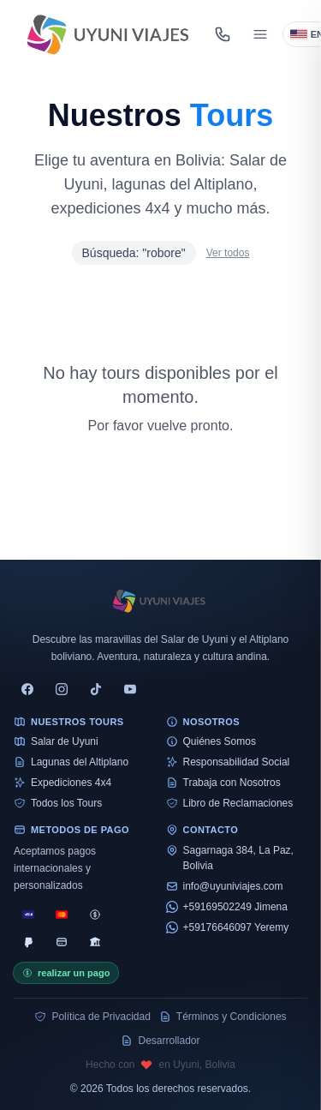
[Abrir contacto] (222, 34)
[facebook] (27, 689)
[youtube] (130, 689)
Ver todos (228, 253)
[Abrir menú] (260, 34)
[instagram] (61, 689)
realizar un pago (66, 973)
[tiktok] (96, 689)
